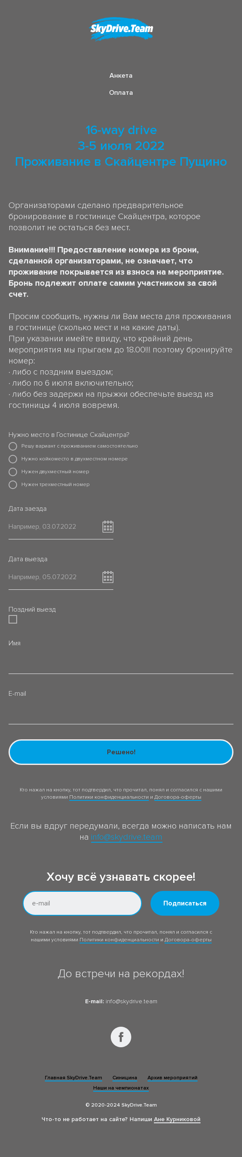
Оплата (121, 92)
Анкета (121, 75)
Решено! (121, 752)
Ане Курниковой (177, 1119)
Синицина (124, 1078)
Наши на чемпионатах (121, 1088)
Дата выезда (28, 559)
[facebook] (121, 1037)
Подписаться (185, 903)
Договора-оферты (177, 797)
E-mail (17, 693)
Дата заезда (28, 508)
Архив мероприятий (173, 1078)
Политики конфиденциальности (109, 797)
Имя (15, 643)
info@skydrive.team (126, 837)
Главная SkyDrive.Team (73, 1078)
